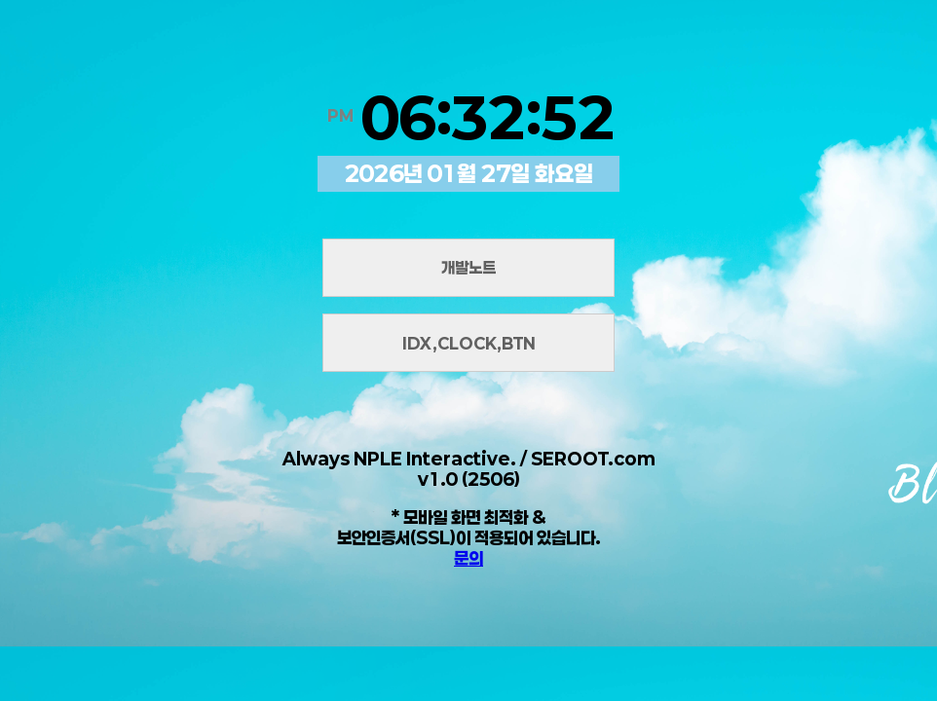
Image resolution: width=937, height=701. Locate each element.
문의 (468, 558)
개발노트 (468, 267)
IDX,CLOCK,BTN (469, 343)
